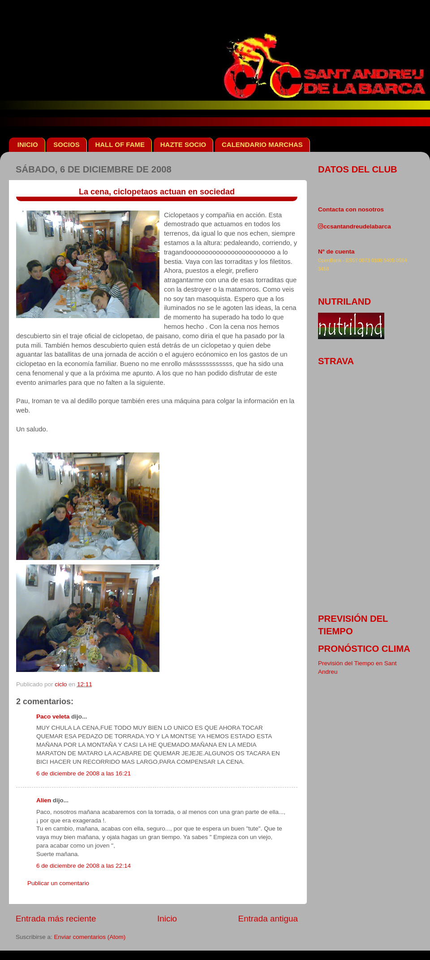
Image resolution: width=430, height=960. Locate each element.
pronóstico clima (364, 649)
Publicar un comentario (58, 883)
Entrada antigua (268, 918)
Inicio (167, 918)
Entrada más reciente (56, 918)
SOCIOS (66, 144)
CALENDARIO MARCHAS (262, 144)
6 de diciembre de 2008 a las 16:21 (83, 773)
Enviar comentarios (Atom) (90, 937)
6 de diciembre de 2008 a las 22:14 (83, 865)
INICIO (27, 144)
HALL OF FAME (120, 144)
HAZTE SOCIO (183, 144)
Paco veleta (52, 716)
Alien (43, 800)
